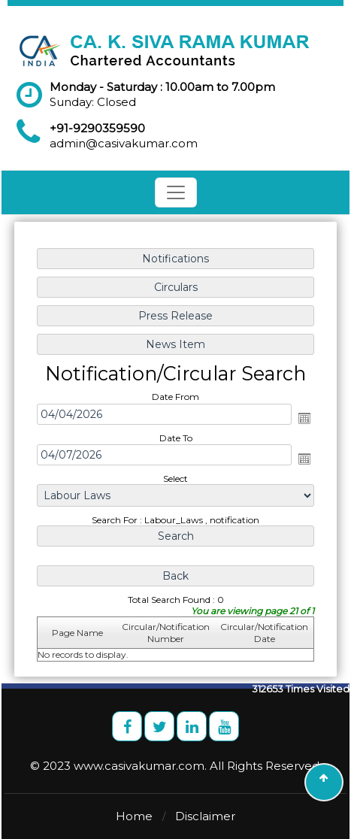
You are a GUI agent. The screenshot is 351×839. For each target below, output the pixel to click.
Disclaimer (205, 816)
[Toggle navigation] (176, 192)
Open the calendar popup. (303, 418)
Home (134, 816)
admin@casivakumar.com (124, 143)
